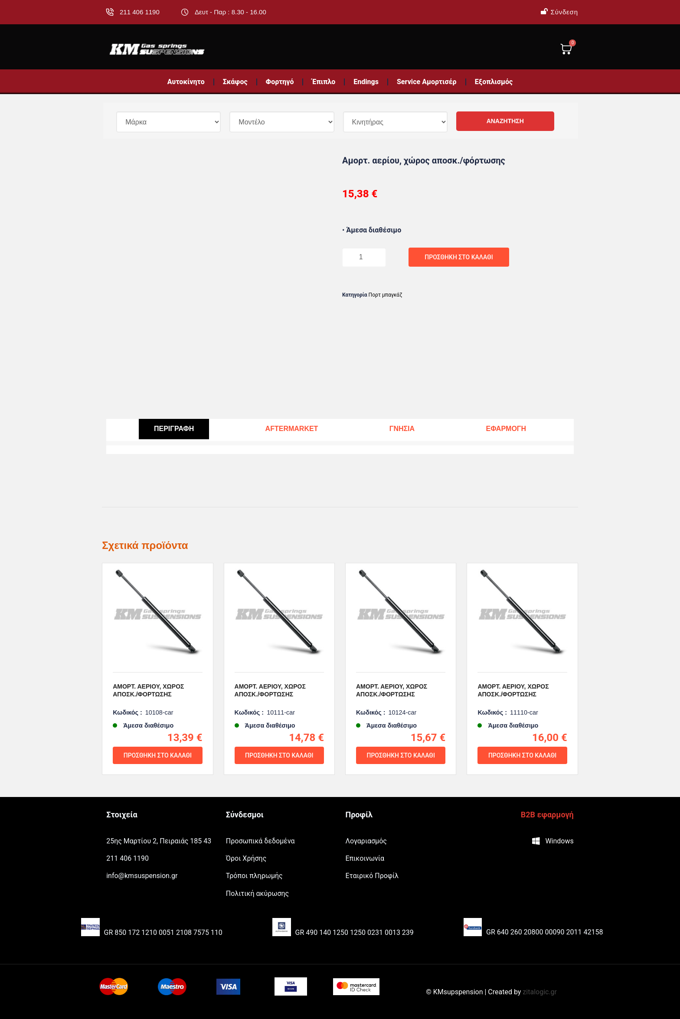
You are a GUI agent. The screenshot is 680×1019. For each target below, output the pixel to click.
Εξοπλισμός (494, 82)
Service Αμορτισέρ (427, 82)
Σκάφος (235, 82)
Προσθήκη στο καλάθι (417, 257)
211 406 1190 (140, 12)
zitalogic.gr (540, 992)
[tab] (174, 429)
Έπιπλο (323, 82)
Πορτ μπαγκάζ (385, 295)
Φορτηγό (280, 82)
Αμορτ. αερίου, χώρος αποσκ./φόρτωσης (148, 702)
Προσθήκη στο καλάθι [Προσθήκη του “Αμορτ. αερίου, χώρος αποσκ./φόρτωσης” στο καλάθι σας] (158, 767)
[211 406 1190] (110, 12)
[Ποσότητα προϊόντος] (359, 257)
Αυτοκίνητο (186, 82)
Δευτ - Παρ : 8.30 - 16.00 (230, 12)
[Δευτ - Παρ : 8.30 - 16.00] (185, 12)
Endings (366, 82)
